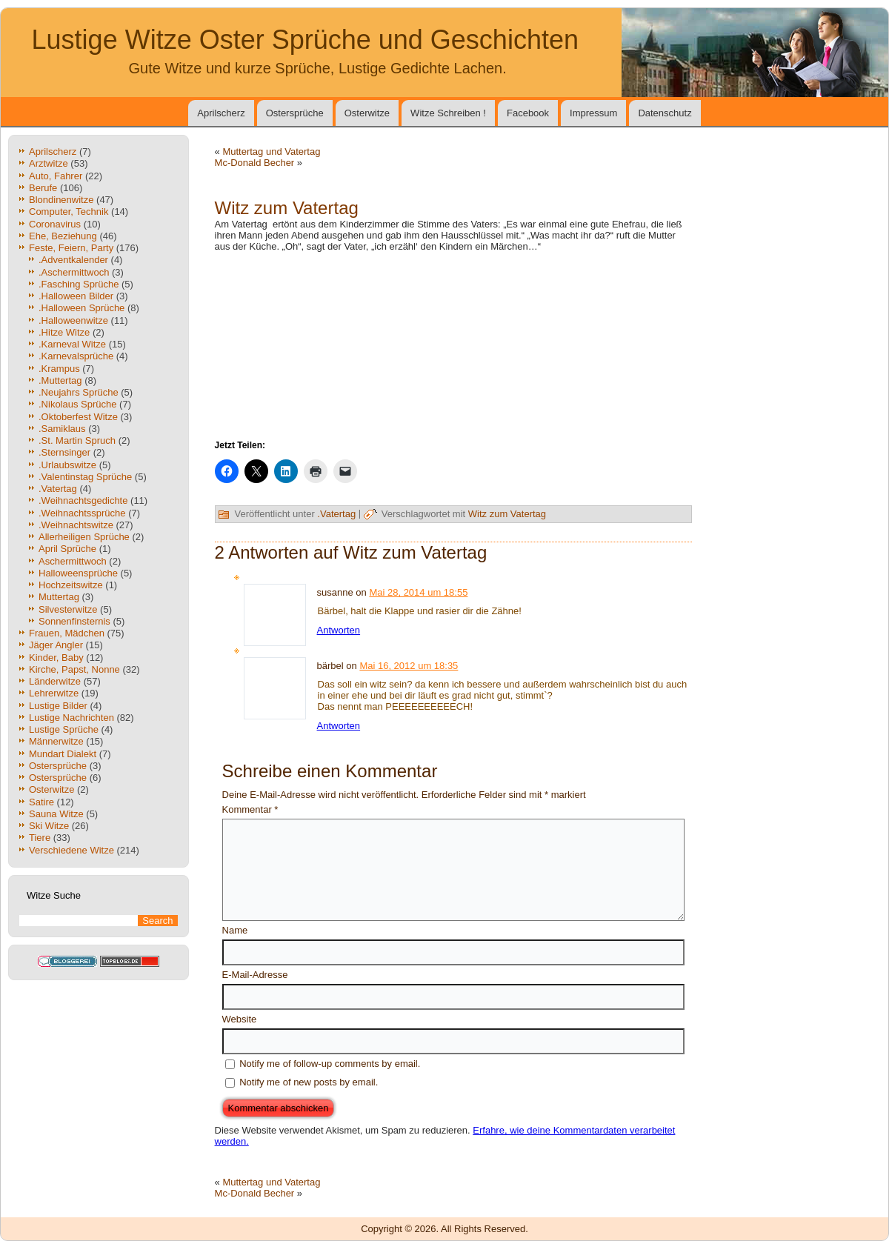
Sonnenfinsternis (74, 621)
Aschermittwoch (73, 561)
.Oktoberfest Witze (78, 416)
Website (239, 1019)
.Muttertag (60, 380)
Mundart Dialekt (62, 753)
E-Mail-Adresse (255, 974)
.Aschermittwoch (74, 272)
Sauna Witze (56, 813)
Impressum (593, 113)
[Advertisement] (453, 344)
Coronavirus (55, 224)
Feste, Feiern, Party (71, 247)
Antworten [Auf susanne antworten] (339, 630)
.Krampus (59, 368)
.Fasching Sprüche (79, 284)
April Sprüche (67, 548)
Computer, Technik (68, 211)
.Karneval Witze (72, 344)
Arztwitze (48, 163)
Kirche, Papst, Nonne (74, 669)
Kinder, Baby (56, 657)
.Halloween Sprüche (81, 307)
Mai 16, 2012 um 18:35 (408, 665)
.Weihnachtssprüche (82, 513)
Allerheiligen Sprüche (84, 536)
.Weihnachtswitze (76, 524)
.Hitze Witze (64, 332)
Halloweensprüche (78, 573)
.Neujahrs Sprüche (79, 392)
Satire (41, 802)
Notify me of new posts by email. (308, 1082)
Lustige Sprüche (64, 729)
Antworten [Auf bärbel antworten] (339, 725)
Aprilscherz (220, 113)
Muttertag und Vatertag (271, 151)
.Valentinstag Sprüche (85, 476)
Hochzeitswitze (71, 584)
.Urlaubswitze (67, 464)
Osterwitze (367, 113)
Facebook (528, 113)
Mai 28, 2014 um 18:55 (418, 592)
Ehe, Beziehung (63, 236)
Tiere (39, 837)
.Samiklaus (62, 428)
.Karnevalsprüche (76, 356)
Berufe (43, 187)
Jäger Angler (56, 645)
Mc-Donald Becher (255, 162)
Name (235, 930)
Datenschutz (664, 113)
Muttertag (59, 596)
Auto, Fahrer (55, 176)
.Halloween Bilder (76, 296)
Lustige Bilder (58, 705)
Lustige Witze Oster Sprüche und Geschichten (305, 39)
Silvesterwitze (68, 609)
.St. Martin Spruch (77, 440)
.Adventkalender (73, 259)
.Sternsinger (64, 452)
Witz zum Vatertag (507, 513)
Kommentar (250, 809)
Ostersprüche (295, 113)
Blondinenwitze (61, 199)
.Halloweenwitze (73, 320)
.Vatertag (58, 488)
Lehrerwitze (54, 693)
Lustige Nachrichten (71, 717)
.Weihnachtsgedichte (83, 500)
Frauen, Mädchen (66, 633)
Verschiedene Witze (71, 850)
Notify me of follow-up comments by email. (329, 1063)
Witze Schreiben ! (448, 113)
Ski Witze (49, 825)
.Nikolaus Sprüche (78, 404)
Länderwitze (55, 681)
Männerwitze (56, 741)
